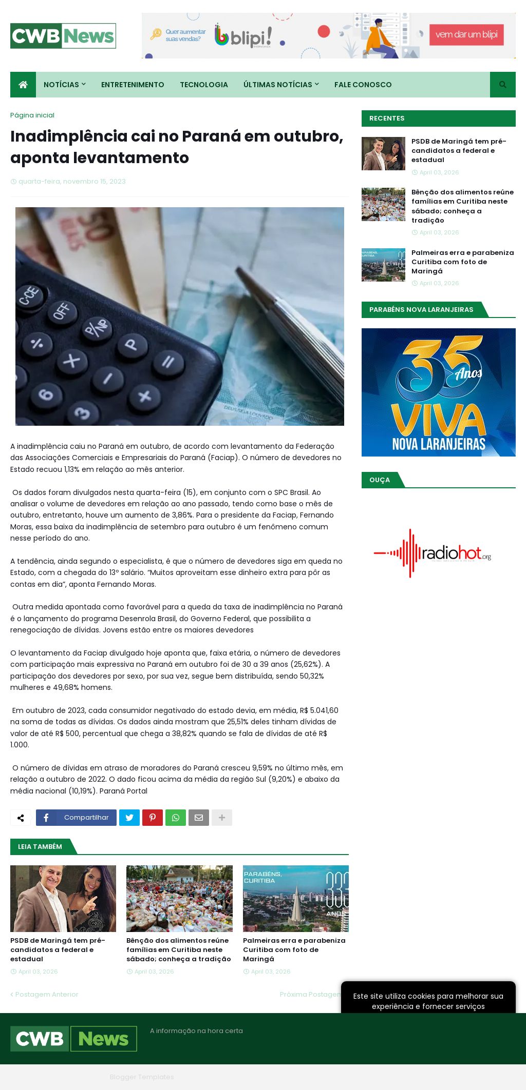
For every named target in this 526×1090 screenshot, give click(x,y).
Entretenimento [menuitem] (132, 85)
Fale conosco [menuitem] (363, 85)
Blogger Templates (142, 1077)
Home (360, 1077)
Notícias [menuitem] (61, 85)
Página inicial (32, 115)
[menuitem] (23, 84)
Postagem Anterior (47, 994)
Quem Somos (405, 1077)
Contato (453, 1077)
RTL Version (497, 1077)
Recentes (387, 118)
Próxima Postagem (312, 994)
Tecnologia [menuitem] (204, 85)
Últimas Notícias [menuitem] (277, 85)
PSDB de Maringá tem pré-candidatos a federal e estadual (57, 950)
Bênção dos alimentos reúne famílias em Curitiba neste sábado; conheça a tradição (178, 950)
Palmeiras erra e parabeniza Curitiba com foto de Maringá (294, 950)
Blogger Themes (77, 1077)
